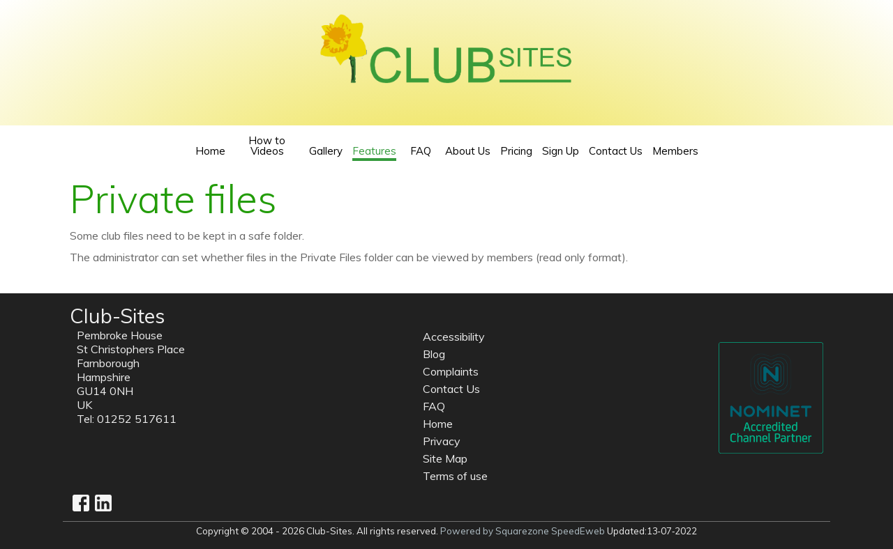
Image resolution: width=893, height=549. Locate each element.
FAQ (420, 151)
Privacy (441, 441)
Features (374, 151)
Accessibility (454, 336)
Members (675, 151)
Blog (434, 354)
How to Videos (266, 145)
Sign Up (560, 151)
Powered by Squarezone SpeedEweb (522, 530)
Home (210, 151)
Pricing (516, 151)
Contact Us (616, 151)
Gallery (326, 151)
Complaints (451, 371)
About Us (467, 151)
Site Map (445, 458)
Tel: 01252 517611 (127, 419)
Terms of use (455, 476)
